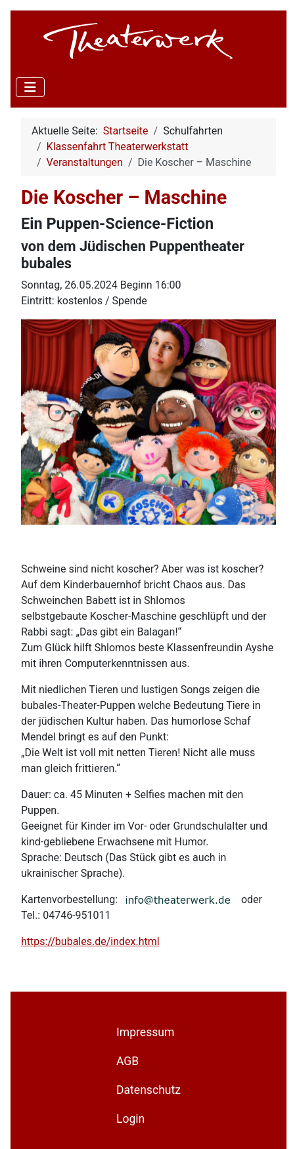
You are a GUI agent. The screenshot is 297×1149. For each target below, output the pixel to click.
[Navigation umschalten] (30, 87)
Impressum (145, 1032)
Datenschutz (148, 1090)
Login (130, 1118)
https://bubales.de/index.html (90, 941)
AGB (127, 1061)
